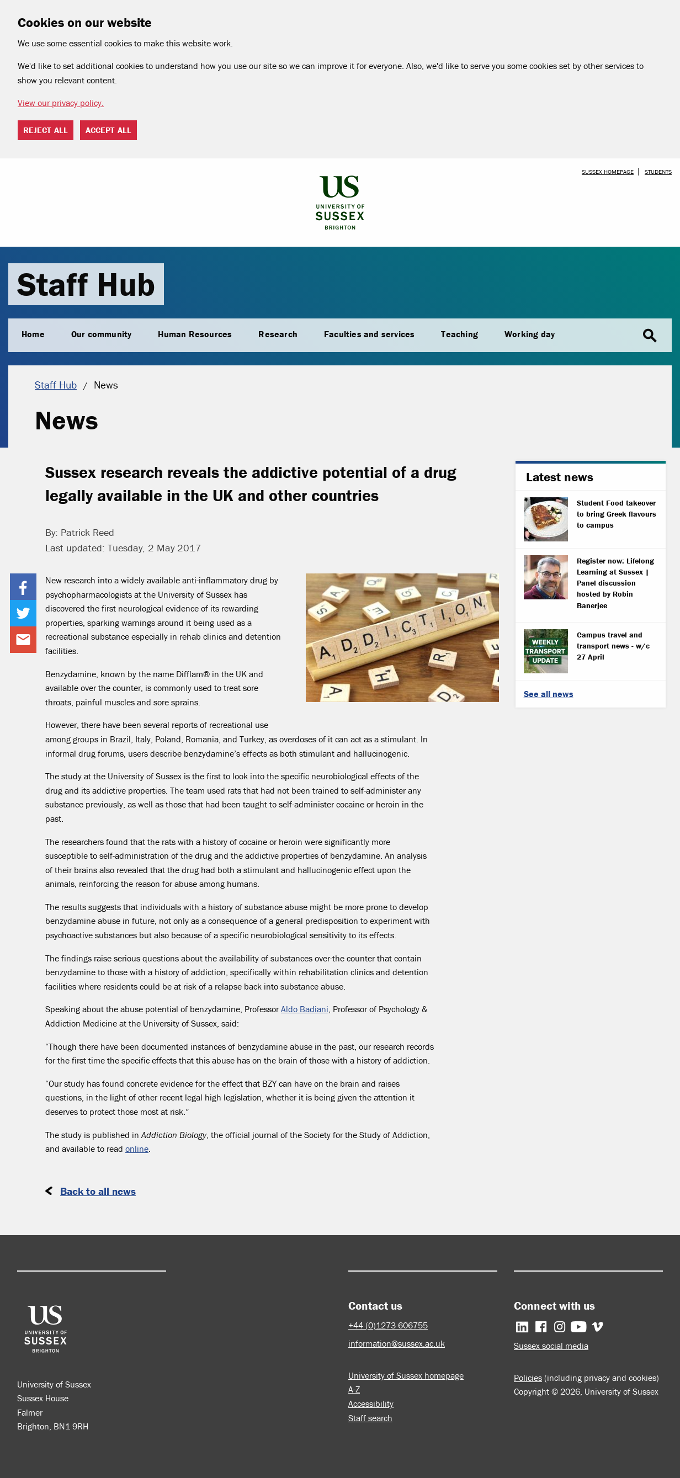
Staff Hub (86, 284)
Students (658, 172)
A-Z (354, 1389)
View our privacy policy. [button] (61, 102)
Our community (101, 333)
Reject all (45, 130)
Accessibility (371, 1403)
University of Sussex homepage (406, 1375)
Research (278, 333)
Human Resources (195, 333)
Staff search (370, 1417)
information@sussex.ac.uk (396, 1343)
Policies (528, 1377)
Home (33, 333)
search (649, 336)
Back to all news (98, 1191)
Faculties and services (369, 333)
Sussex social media (551, 1345)
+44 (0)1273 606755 (388, 1325)
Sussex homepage (608, 172)
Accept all (108, 130)
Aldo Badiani (304, 1008)
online (136, 1148)
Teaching (459, 333)
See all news (548, 693)
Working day (529, 333)
